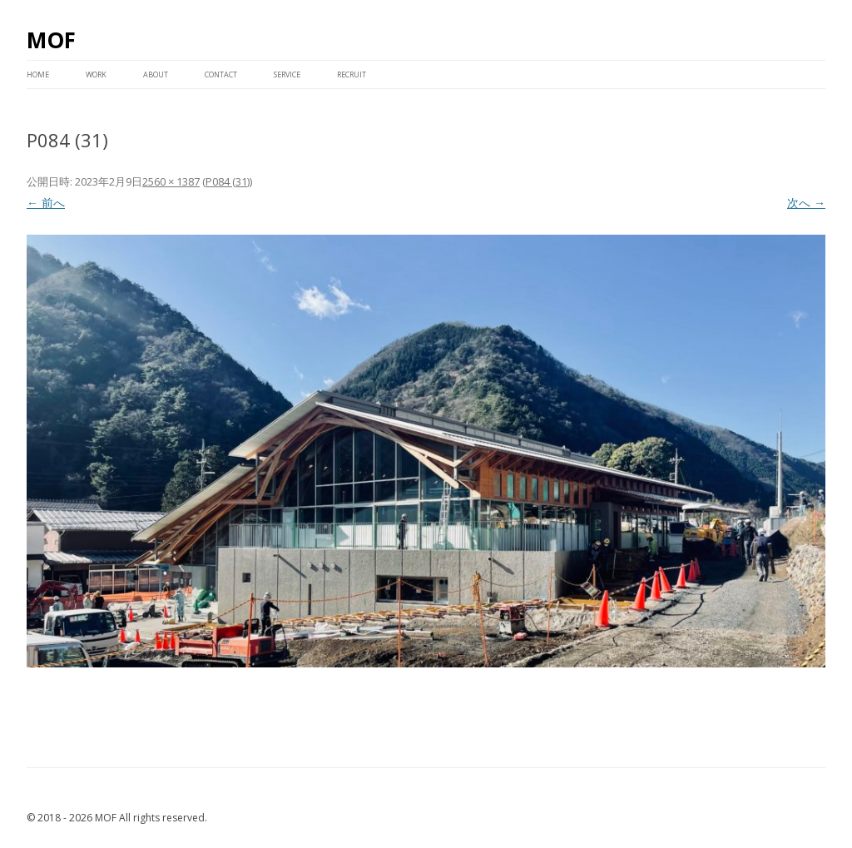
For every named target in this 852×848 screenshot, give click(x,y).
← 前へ (46, 203)
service (287, 74)
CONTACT (221, 74)
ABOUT (155, 74)
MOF (51, 40)
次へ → (806, 203)
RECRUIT (351, 74)
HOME (38, 74)
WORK (96, 74)
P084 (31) (228, 181)
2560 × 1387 (171, 181)
